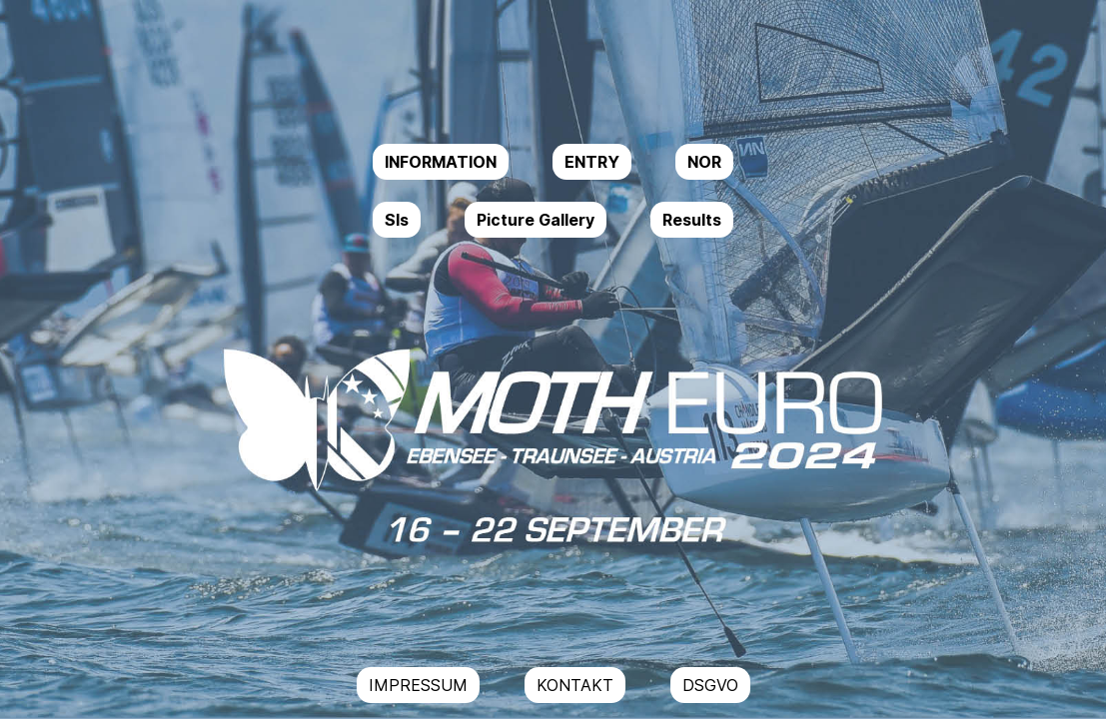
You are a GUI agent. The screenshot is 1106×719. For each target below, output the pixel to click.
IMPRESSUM (418, 685)
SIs (397, 220)
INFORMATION (441, 162)
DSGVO (710, 685)
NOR (704, 162)
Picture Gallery (535, 220)
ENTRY (591, 162)
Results (691, 220)
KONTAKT (575, 685)
